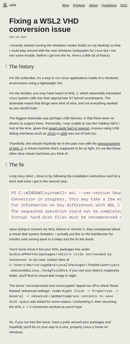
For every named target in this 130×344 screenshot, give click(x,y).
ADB (63, 133)
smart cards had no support (69, 128)
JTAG (51, 133)
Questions (109, 5)
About (93, 5)
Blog (65, 5)
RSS (123, 5)
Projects (79, 5)
